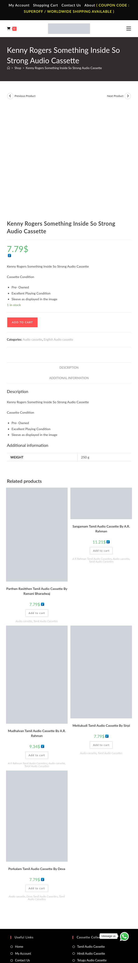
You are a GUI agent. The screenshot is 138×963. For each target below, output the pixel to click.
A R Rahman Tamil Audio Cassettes (92, 448)
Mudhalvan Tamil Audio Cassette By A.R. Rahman (37, 622)
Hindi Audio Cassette (91, 843)
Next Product (115, 96)
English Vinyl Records (29, 898)
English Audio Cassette (92, 863)
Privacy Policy (56, 933)
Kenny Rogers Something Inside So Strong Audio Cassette (64, 68)
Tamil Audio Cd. (87, 884)
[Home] (8, 68)
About (89, 5)
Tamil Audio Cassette (91, 836)
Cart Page (21, 856)
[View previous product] (10, 96)
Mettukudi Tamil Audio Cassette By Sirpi (101, 615)
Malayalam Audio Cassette (94, 856)
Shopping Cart (45, 5)
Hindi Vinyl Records (28, 891)
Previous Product (25, 96)
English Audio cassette (58, 229)
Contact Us (71, 5)
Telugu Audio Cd (88, 898)
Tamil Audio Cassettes (45, 510)
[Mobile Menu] (128, 28)
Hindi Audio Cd (87, 891)
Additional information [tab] (69, 267)
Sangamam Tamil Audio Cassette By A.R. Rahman (101, 418)
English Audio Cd (88, 911)
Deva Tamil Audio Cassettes (42, 785)
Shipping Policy (77, 933)
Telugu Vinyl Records (29, 904)
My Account (19, 5)
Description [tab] (69, 257)
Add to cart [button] (37, 502)
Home (19, 836)
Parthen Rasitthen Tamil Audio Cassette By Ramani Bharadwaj (36, 480)
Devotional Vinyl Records (31, 911)
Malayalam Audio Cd (90, 904)
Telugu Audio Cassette (92, 849)
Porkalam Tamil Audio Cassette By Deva (36, 758)
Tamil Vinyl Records (28, 884)
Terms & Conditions (33, 933)
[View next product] (127, 96)
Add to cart (22, 211)
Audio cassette (32, 229)
